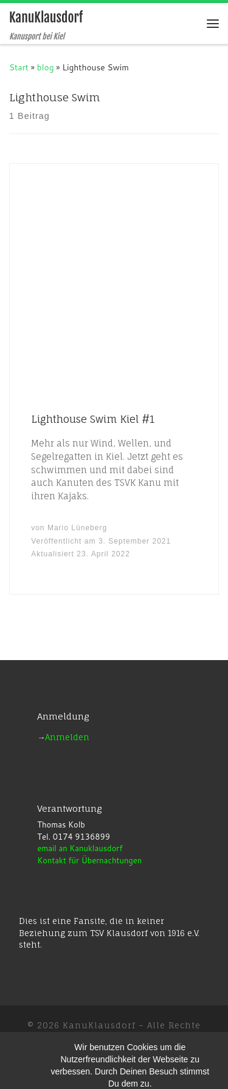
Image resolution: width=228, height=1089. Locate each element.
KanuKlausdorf (99, 1025)
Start (19, 67)
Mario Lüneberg (77, 528)
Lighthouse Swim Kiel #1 (92, 419)
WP (80, 1055)
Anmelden (67, 737)
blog (45, 67)
